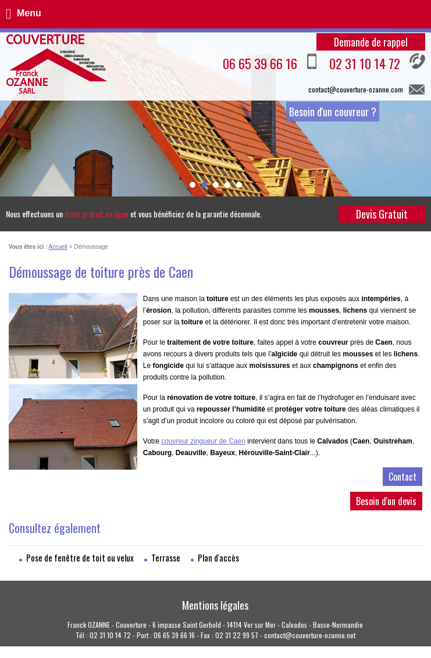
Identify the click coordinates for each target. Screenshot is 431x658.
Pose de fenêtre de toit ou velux (80, 557)
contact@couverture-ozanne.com (355, 89)
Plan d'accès (218, 557)
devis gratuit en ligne (97, 214)
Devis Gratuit (382, 213)
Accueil (58, 247)
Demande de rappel (371, 41)
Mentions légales (215, 605)
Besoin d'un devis (386, 501)
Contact (402, 477)
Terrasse (165, 557)
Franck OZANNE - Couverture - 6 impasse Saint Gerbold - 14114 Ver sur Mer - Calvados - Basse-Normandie (215, 625)
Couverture (45, 64)
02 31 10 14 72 (377, 63)
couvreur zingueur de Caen (203, 441)
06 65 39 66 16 (270, 63)
